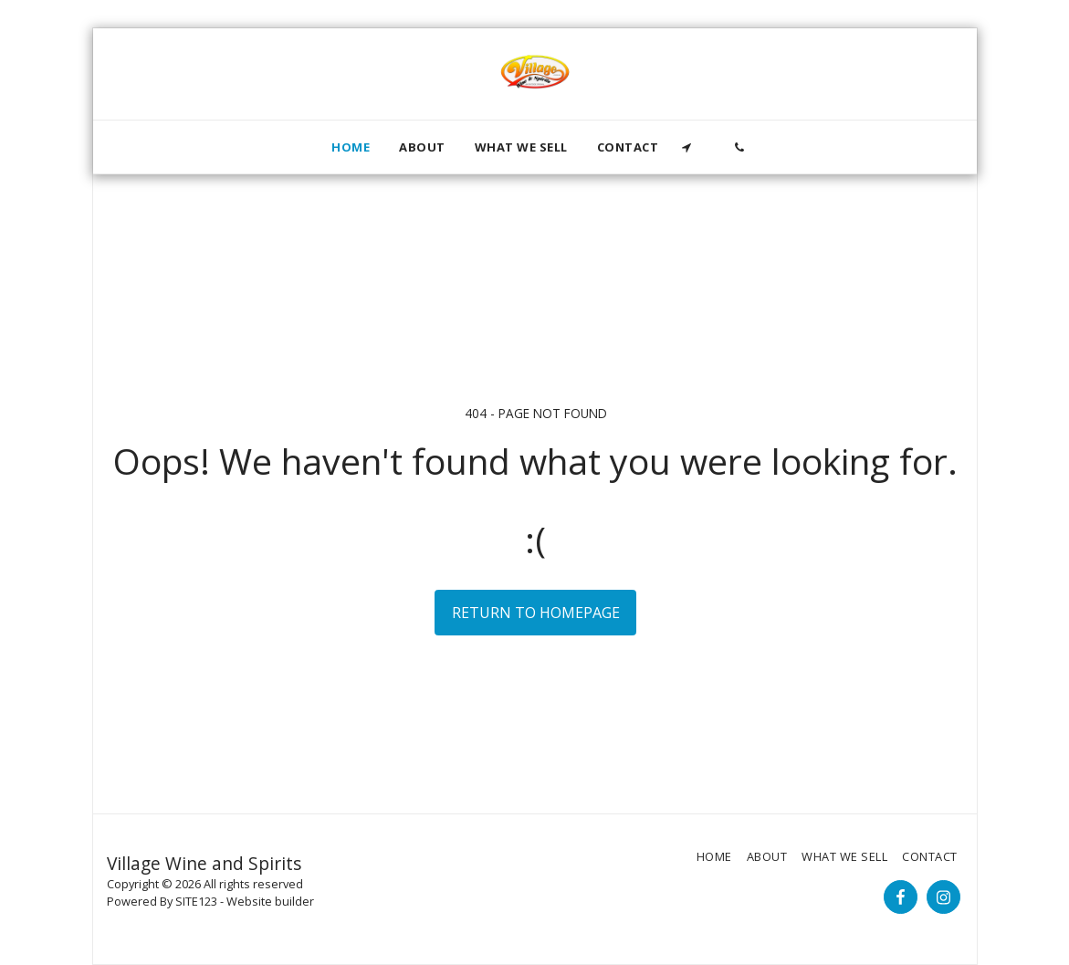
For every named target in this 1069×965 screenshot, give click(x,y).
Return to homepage (536, 613)
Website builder (270, 901)
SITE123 (196, 901)
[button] (686, 147)
